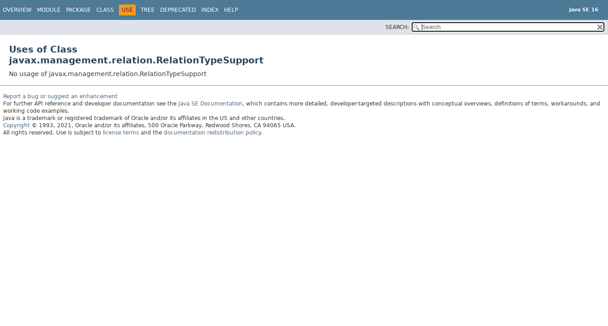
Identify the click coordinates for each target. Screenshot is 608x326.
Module (49, 10)
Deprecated (178, 10)
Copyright (16, 125)
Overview (17, 10)
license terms (121, 132)
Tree (148, 10)
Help (231, 10)
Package (78, 10)
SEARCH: (397, 27)
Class (105, 10)
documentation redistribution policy (212, 132)
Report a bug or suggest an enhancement (60, 96)
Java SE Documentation (210, 104)
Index (209, 10)
